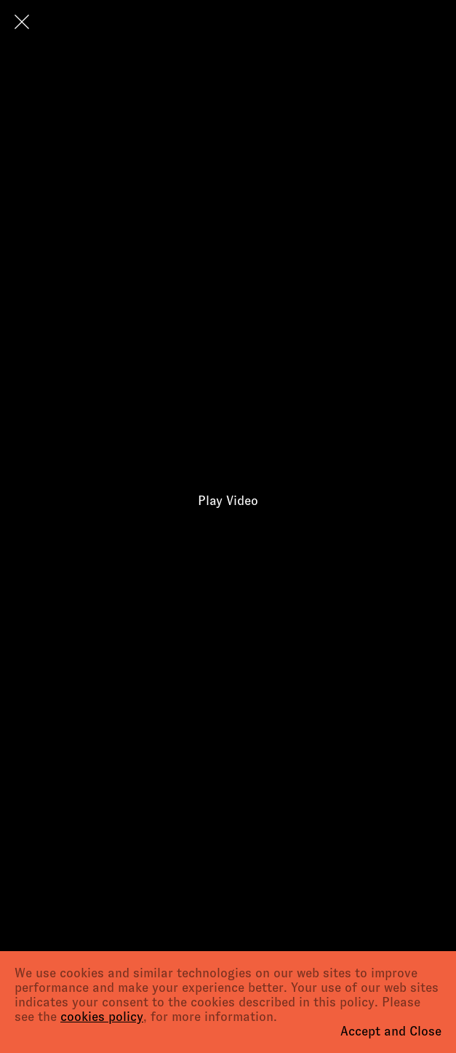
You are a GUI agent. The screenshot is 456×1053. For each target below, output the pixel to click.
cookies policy (101, 1016)
